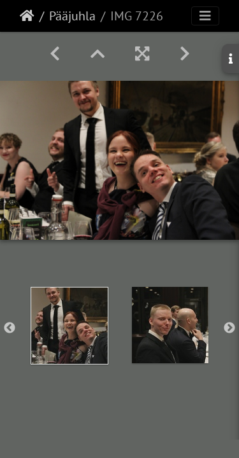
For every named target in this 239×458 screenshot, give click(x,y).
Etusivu (27, 15)
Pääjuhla (72, 16)
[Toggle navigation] (205, 15)
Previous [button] (9, 328)
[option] (69, 325)
